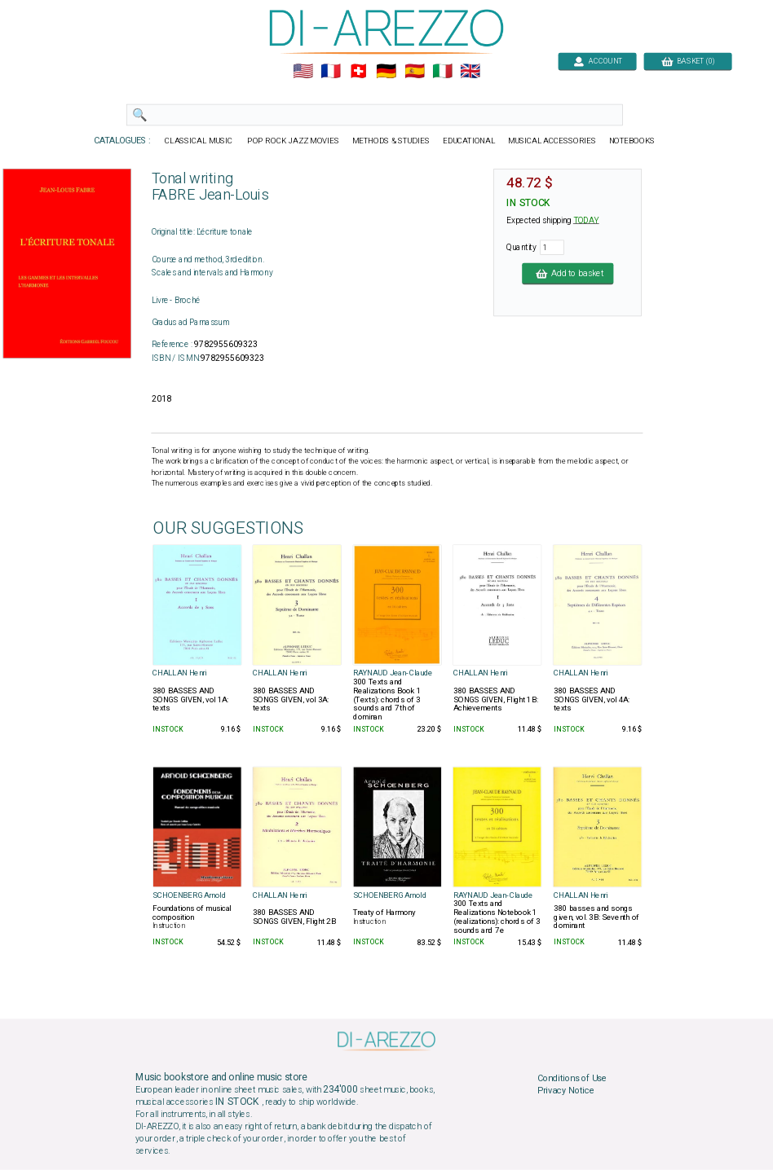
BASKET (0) (687, 60)
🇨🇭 (358, 71)
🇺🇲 (303, 71)
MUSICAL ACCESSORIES (552, 141)
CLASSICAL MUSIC (199, 141)
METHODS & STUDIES (391, 141)
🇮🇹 (442, 71)
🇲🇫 (330, 71)
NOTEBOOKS (632, 141)
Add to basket (567, 272)
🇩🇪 (386, 71)
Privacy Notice (565, 1090)
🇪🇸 (414, 71)
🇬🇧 (470, 71)
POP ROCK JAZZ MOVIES (293, 141)
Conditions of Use (572, 1077)
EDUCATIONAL (469, 141)
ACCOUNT (597, 60)
